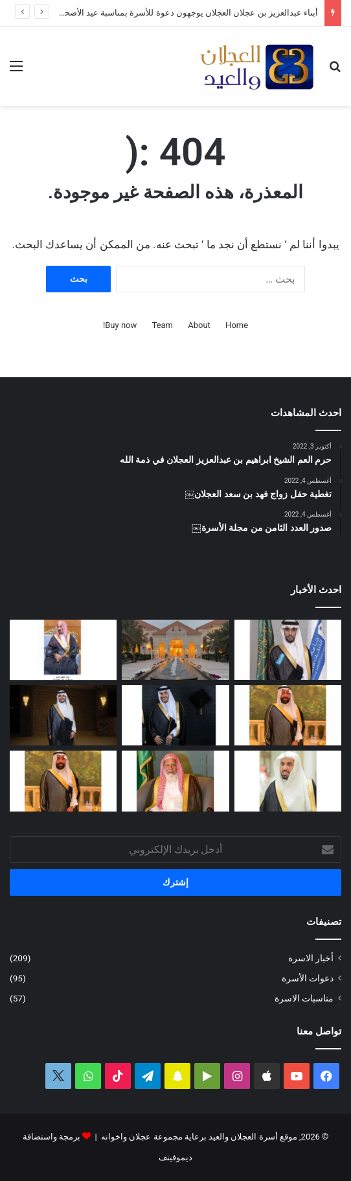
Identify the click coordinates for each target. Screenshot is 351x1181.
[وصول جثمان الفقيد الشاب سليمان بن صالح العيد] (287, 715)
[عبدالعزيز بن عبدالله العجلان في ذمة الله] (63, 650)
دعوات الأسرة (308, 978)
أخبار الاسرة (311, 958)
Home (236, 325)
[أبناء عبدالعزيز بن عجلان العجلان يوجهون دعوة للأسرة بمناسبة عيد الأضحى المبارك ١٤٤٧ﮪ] (175, 650)
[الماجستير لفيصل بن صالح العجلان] (63, 715)
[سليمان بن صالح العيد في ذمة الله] (63, 781)
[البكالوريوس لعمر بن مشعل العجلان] (175, 715)
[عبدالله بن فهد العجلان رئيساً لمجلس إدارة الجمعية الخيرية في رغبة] (287, 781)
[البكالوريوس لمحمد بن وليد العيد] (287, 650)
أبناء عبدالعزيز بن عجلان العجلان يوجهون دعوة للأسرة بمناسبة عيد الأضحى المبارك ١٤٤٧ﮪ (160, 13)
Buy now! (120, 325)
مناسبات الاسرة (304, 998)
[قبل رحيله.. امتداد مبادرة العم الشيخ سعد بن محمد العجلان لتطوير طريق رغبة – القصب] (175, 781)
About (199, 325)
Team (163, 325)
